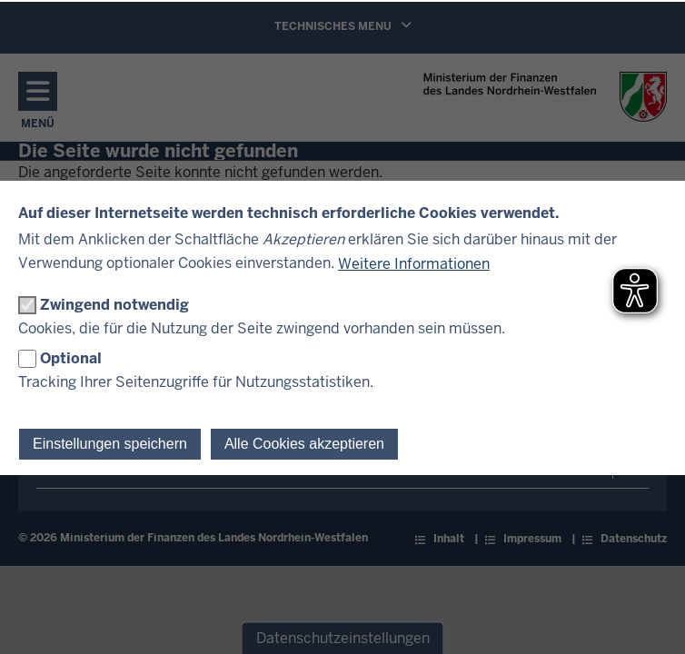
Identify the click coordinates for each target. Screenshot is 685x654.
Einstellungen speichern (110, 443)
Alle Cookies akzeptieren (304, 443)
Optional (71, 358)
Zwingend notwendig (114, 304)
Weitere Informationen (414, 263)
